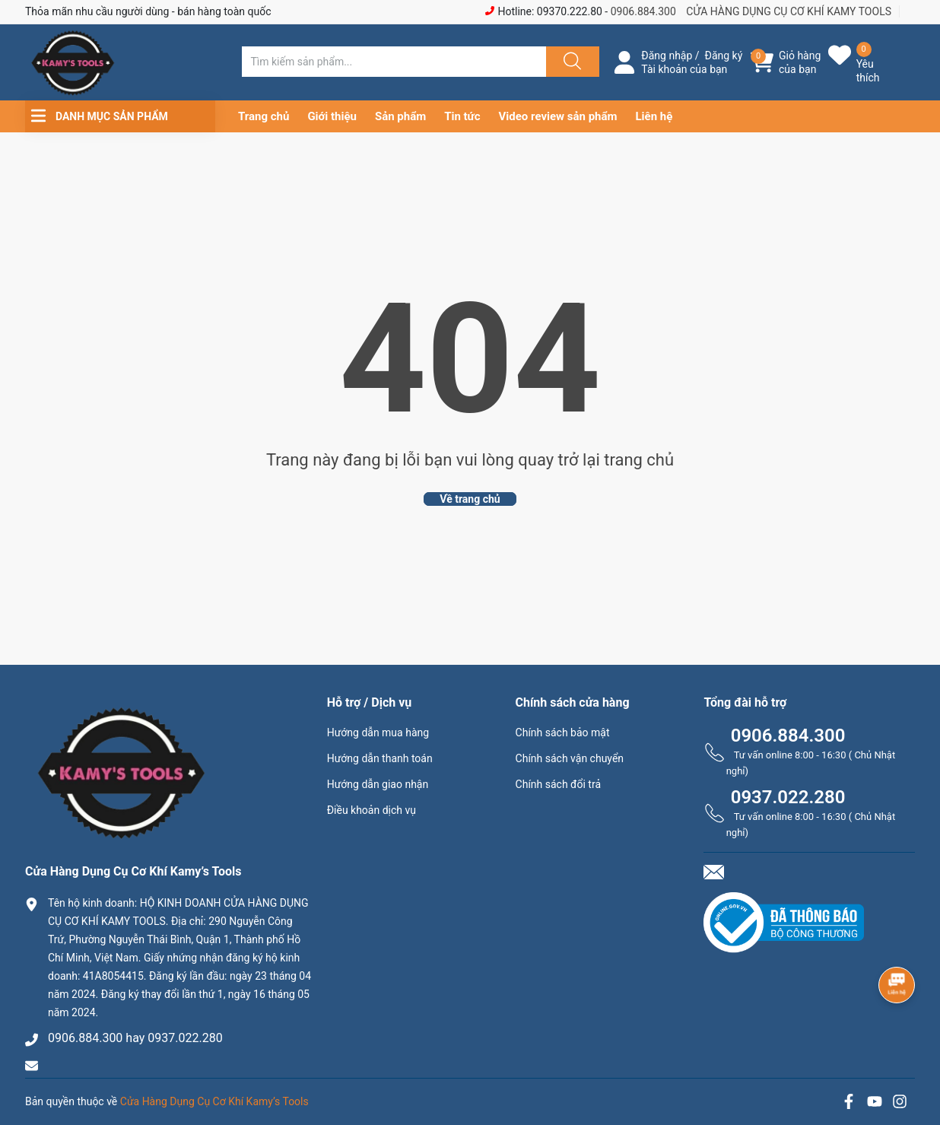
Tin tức (462, 116)
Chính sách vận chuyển (570, 758)
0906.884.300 (643, 11)
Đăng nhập (666, 55)
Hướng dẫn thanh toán (380, 758)
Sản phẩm (400, 116)
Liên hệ (654, 116)
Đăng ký (724, 55)
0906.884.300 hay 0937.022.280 (135, 1038)
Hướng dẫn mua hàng (378, 732)
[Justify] (570, 61)
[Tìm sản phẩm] (394, 61)
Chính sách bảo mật (563, 732)
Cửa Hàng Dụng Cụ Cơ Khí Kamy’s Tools (214, 1101)
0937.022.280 (788, 797)
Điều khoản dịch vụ (371, 810)
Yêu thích (868, 71)
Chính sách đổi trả (558, 784)
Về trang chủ (470, 499)
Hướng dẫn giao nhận (378, 784)
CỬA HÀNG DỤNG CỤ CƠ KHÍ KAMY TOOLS (788, 11)
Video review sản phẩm (558, 116)
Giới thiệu (332, 116)
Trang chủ (263, 116)
